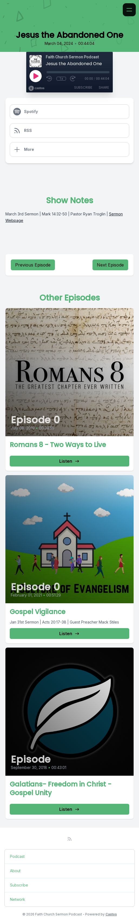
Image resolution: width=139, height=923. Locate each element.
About (15, 870)
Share (104, 87)
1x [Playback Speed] (61, 79)
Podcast (17, 856)
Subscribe (83, 87)
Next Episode (110, 265)
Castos (111, 914)
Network (17, 899)
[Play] (35, 76)
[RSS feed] (69, 839)
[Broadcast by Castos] (36, 88)
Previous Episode (33, 265)
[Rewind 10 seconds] (49, 79)
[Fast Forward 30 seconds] (73, 79)
